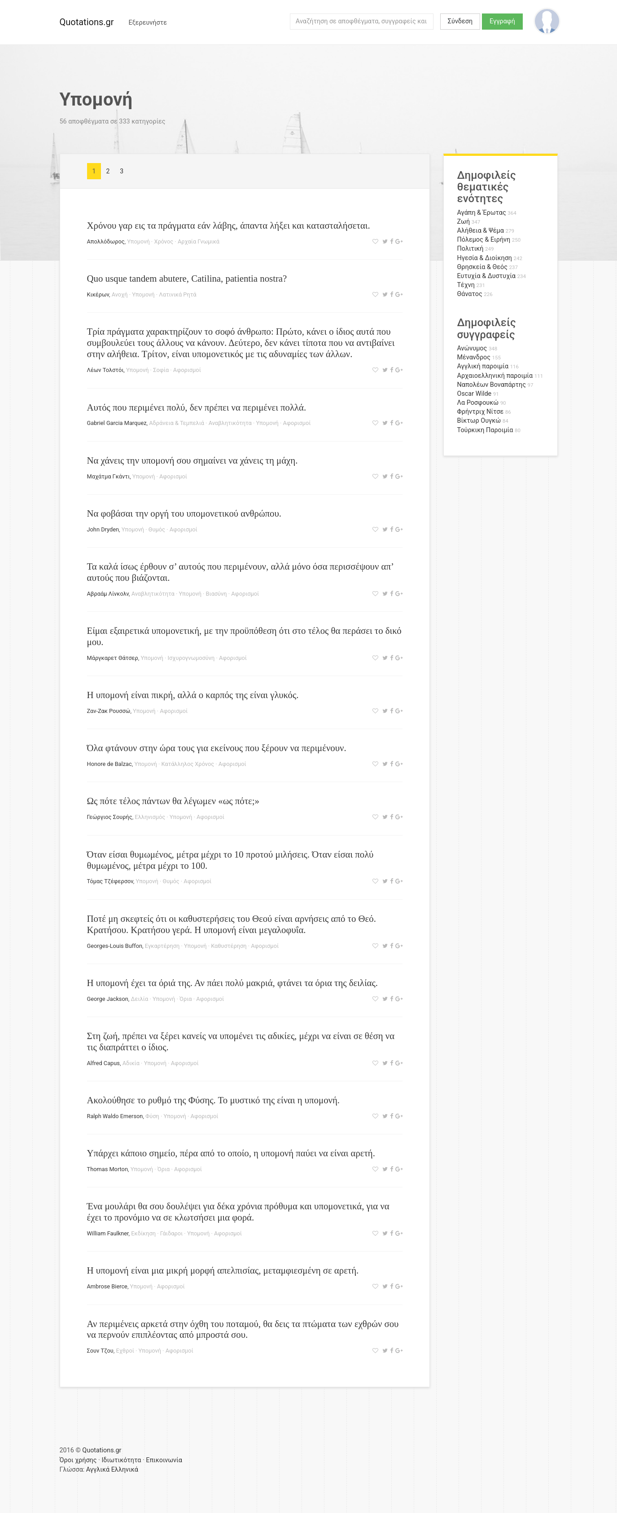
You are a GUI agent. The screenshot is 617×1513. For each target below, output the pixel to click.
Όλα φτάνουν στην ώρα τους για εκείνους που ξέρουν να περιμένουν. (216, 748)
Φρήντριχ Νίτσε (480, 412)
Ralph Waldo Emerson (115, 1116)
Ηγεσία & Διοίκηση (484, 258)
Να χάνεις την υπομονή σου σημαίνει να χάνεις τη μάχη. (192, 460)
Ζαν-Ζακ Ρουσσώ (109, 711)
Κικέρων (98, 294)
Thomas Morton (107, 1169)
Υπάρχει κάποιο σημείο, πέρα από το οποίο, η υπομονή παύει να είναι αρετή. (231, 1153)
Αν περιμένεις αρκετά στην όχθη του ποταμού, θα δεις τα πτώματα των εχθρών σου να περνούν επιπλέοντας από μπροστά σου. (243, 1329)
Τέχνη (466, 285)
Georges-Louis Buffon (115, 945)
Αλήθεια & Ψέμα (480, 230)
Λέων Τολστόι (105, 370)
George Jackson (107, 998)
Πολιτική (470, 248)
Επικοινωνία (164, 1460)
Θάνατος (469, 294)
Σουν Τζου (100, 1350)
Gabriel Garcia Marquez (117, 423)
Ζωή (463, 222)
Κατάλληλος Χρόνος (188, 764)
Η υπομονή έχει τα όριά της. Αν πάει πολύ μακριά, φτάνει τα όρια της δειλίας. (232, 983)
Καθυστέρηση (228, 945)
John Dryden (103, 529)
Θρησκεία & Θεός (482, 267)
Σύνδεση (460, 21)
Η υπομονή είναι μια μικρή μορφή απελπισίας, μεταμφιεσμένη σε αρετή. (223, 1270)
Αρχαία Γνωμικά (198, 241)
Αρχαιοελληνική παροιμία (495, 376)
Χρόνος (163, 241)
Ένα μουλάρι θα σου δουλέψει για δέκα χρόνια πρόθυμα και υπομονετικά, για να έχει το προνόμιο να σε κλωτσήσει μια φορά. (238, 1211)
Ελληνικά (124, 1469)
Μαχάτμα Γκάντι (108, 476)
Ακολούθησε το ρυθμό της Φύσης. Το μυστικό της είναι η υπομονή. (213, 1100)
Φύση (152, 1116)
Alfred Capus (103, 1063)
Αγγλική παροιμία (483, 366)
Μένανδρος (474, 357)
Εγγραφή (502, 21)
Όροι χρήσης (78, 1460)
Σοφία (161, 370)
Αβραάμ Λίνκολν (108, 593)
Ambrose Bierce (107, 1286)
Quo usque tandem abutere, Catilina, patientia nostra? (187, 278)
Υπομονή (138, 241)
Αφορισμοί (187, 370)
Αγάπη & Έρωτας (481, 213)
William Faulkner (108, 1233)
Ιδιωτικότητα (121, 1460)
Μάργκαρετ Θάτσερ (112, 658)
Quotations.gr (87, 22)
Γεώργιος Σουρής (109, 817)
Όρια (185, 998)
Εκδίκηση (143, 1233)
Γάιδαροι (171, 1233)
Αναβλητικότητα (230, 423)
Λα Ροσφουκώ (478, 403)
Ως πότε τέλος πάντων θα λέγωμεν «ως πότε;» (173, 801)
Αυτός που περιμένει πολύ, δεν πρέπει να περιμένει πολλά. (196, 407)
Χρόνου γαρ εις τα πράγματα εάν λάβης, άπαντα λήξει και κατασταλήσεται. (228, 225)
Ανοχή (120, 294)
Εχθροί (125, 1350)
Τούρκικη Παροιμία (485, 430)
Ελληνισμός (150, 817)
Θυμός (157, 529)
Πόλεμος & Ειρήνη (484, 239)
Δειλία (140, 998)
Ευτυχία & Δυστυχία (486, 276)
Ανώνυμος (472, 348)
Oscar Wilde (474, 394)
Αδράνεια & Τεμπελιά (176, 423)
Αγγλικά (97, 1469)
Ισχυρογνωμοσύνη (191, 658)
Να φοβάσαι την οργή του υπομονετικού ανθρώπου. (184, 513)
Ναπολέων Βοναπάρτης (491, 385)
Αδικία (131, 1063)
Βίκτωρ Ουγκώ (479, 421)
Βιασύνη (216, 593)
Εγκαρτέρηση (162, 945)
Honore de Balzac (109, 764)
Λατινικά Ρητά (177, 294)
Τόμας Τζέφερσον (110, 881)
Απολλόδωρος (106, 241)
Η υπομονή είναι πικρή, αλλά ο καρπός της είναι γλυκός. (193, 695)
